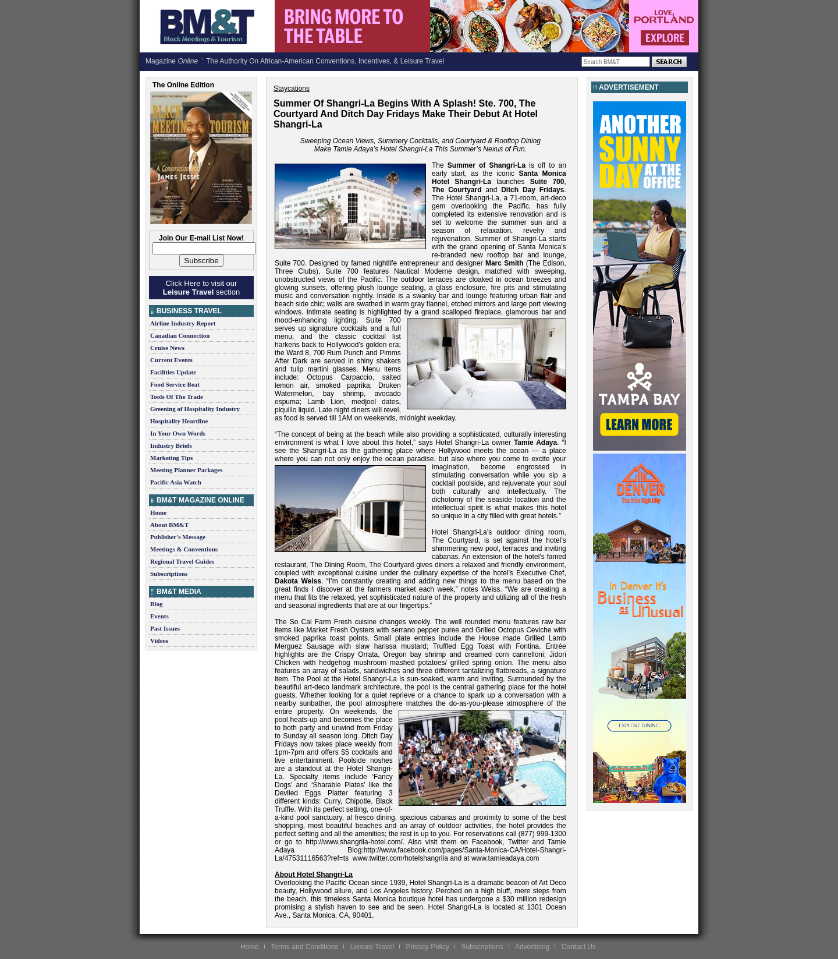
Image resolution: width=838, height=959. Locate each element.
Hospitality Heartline (179, 420)
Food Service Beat (175, 384)
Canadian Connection (180, 335)
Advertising (532, 947)
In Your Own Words (177, 433)
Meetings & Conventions (184, 549)
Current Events (171, 359)
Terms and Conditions (304, 947)
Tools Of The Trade (176, 396)
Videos (159, 640)
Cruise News (167, 347)
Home (158, 512)
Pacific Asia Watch (175, 482)
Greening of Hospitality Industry (195, 408)
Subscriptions (168, 573)
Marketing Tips (171, 457)
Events (159, 616)
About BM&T (169, 524)
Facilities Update (173, 372)
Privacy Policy (427, 947)
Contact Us (579, 947)
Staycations (292, 88)
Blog (156, 603)
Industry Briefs (171, 445)
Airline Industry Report (182, 323)
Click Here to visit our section (201, 287)
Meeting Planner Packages (186, 469)
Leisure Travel (372, 947)
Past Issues (165, 628)
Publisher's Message (177, 536)
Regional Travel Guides (182, 561)
